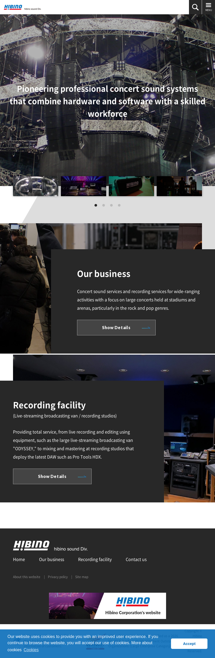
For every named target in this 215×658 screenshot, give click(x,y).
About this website (26, 576)
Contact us (136, 559)
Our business (51, 559)
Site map (81, 576)
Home (19, 559)
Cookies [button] (31, 650)
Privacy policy (58, 576)
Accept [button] (189, 644)
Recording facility (95, 559)
